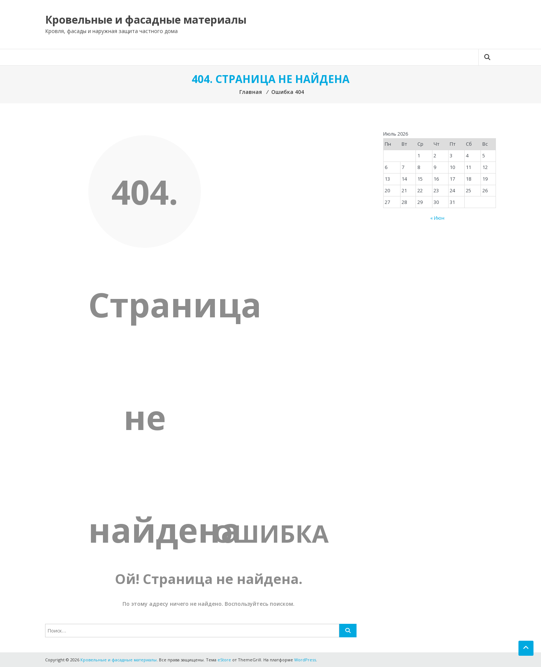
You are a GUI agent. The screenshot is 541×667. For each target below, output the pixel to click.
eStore (224, 659)
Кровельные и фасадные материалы (145, 19)
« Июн (437, 217)
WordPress (305, 659)
